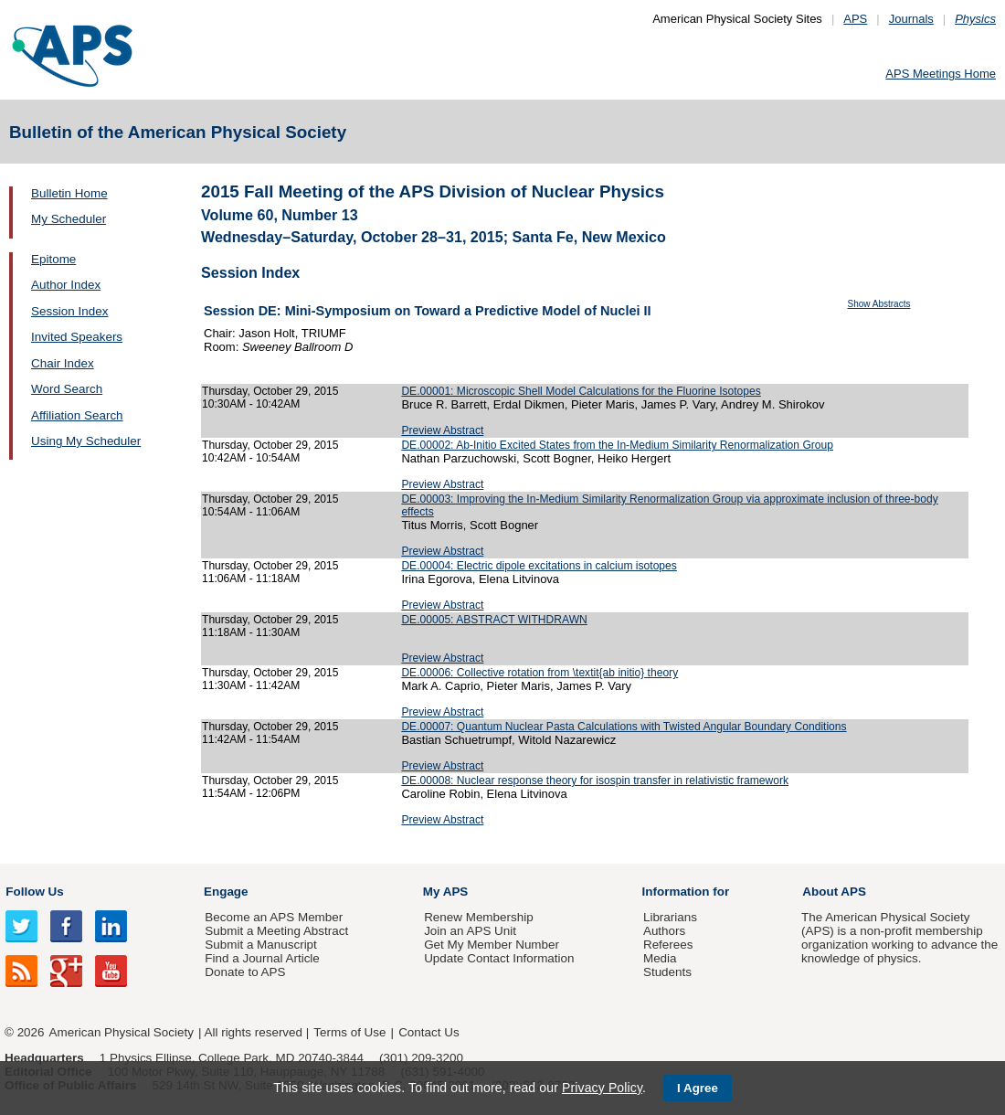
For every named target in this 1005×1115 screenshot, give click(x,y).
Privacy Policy (602, 1087)
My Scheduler (68, 219)
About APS (834, 891)
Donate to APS (245, 972)
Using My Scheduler (86, 441)
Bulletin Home (69, 193)
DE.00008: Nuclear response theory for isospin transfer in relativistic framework (594, 780)
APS (855, 19)
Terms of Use (349, 1032)
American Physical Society (121, 1032)
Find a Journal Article (262, 958)
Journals (911, 19)
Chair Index (62, 363)
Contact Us (428, 1032)
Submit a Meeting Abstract (276, 931)
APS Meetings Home (940, 73)
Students (667, 972)
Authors (664, 931)
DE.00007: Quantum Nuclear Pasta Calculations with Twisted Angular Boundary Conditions (623, 726)
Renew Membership (479, 917)
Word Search (66, 389)
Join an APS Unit (470, 931)
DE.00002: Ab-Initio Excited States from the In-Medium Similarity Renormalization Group (617, 445)
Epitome (53, 259)
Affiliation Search (77, 415)
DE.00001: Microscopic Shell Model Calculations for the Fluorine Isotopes (580, 391)
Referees (668, 944)
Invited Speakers (76, 337)
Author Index (65, 285)
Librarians (670, 917)
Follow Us (34, 891)
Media (660, 958)
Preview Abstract (442, 430)
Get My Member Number (491, 944)
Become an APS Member (274, 917)
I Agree (697, 1088)
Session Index (69, 311)
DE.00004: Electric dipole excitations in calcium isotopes (538, 565)
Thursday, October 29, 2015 (270, 391)
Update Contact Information (499, 958)
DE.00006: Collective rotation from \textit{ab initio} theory (539, 672)
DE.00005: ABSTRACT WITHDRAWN (494, 619)
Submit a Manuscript (260, 944)
